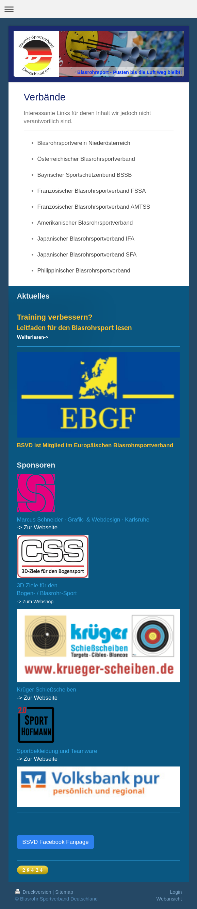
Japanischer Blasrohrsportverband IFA (85, 238)
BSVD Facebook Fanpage (55, 842)
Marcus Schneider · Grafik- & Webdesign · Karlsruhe (83, 519)
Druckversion (34, 892)
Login (176, 892)
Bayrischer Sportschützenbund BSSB (84, 175)
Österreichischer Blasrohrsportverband (86, 159)
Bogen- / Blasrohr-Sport (47, 593)
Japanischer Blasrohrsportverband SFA (87, 254)
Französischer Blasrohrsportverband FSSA (91, 191)
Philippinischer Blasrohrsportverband (83, 270)
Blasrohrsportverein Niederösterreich (83, 143)
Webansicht (169, 899)
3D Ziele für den (37, 585)
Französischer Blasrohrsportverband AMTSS (93, 207)
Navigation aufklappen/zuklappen (98, 9)
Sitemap (64, 892)
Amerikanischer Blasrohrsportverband (85, 223)
